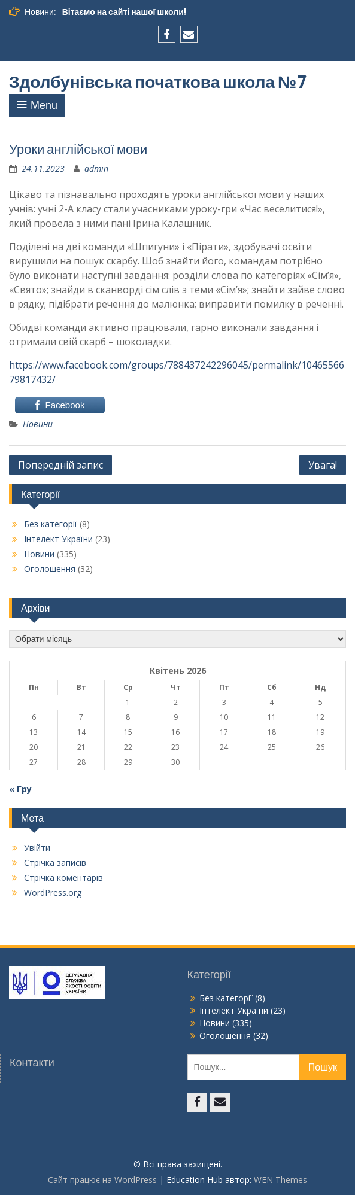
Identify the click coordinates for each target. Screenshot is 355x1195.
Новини (38, 424)
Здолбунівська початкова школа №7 (158, 82)
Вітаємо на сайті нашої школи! (124, 12)
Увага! (322, 465)
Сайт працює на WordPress (102, 1179)
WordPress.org (52, 892)
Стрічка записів (55, 862)
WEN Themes (280, 1179)
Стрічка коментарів (63, 877)
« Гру (20, 789)
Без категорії (50, 524)
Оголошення (49, 568)
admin (96, 168)
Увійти (37, 847)
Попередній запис (60, 465)
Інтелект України (58, 539)
